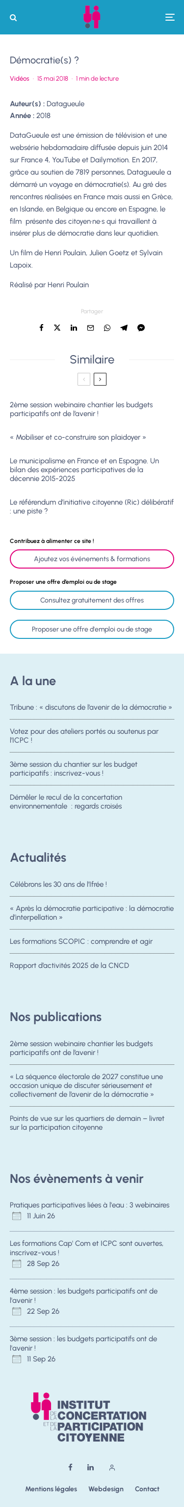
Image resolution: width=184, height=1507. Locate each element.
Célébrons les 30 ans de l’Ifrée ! (58, 884)
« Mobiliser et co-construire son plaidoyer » (78, 437)
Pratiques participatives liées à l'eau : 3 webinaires (89, 1205)
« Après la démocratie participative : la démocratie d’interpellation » (92, 913)
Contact (147, 1489)
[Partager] (41, 328)
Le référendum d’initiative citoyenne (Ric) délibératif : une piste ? (92, 506)
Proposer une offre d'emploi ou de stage (92, 629)
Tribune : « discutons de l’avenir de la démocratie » (91, 707)
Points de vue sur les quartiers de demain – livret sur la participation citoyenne (87, 1123)
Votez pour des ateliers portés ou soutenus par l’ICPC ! (84, 736)
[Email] (90, 328)
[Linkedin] (90, 1467)
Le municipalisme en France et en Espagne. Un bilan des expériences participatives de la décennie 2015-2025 (84, 469)
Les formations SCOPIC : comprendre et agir (81, 941)
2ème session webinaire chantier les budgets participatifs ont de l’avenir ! (81, 409)
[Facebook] (70, 1467)
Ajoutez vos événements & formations (92, 559)
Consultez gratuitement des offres (92, 600)
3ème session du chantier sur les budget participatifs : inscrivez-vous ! (73, 770)
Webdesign (106, 1489)
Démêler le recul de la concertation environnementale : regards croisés (66, 805)
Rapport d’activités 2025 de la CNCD (69, 968)
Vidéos (19, 78)
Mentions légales (51, 1489)
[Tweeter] (57, 328)
